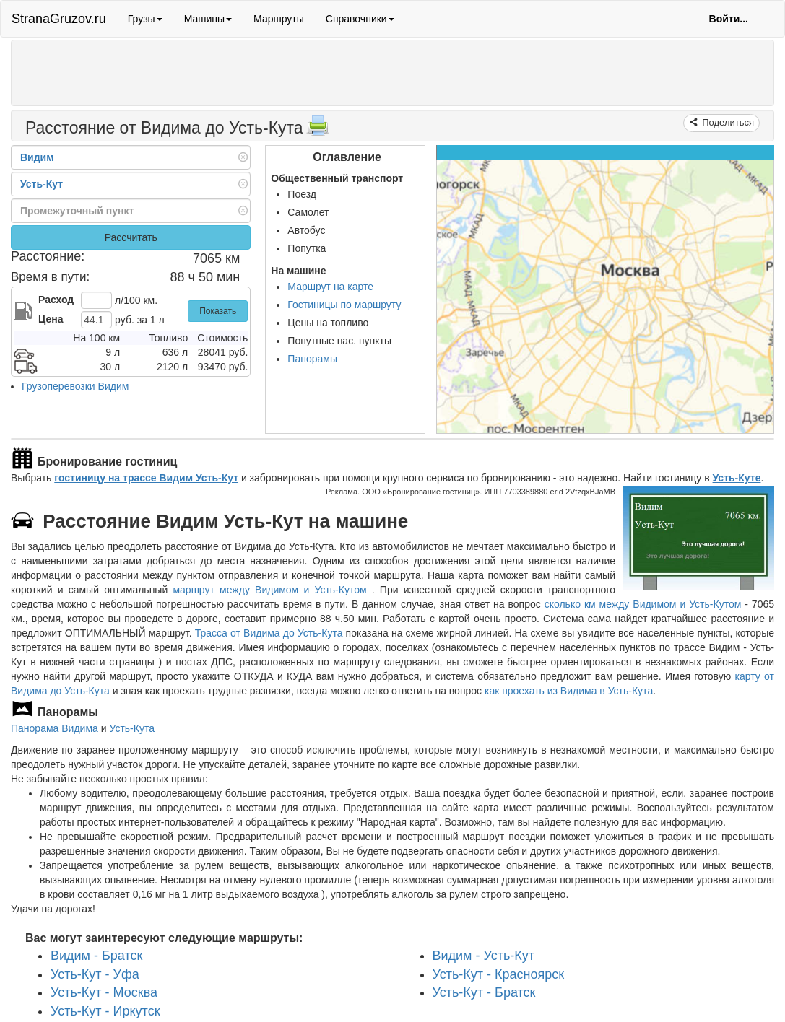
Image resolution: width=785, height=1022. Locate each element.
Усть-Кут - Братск (484, 992)
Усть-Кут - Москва (104, 992)
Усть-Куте (737, 478)
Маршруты (278, 19)
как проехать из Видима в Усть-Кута (569, 690)
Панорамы (312, 358)
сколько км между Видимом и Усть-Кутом (643, 604)
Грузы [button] (145, 19)
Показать (217, 311)
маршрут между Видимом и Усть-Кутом (272, 589)
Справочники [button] (360, 19)
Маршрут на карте (330, 286)
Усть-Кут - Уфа (95, 973)
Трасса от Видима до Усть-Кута (269, 633)
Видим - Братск (96, 955)
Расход (56, 299)
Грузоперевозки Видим (75, 386)
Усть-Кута (132, 728)
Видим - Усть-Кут (484, 955)
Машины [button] (208, 19)
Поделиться (727, 122)
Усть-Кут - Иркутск (105, 1011)
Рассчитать (131, 237)
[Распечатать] (317, 130)
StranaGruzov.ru (59, 19)
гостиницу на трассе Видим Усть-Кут (146, 478)
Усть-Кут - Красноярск (499, 973)
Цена (50, 319)
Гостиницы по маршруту (344, 304)
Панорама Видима (54, 728)
